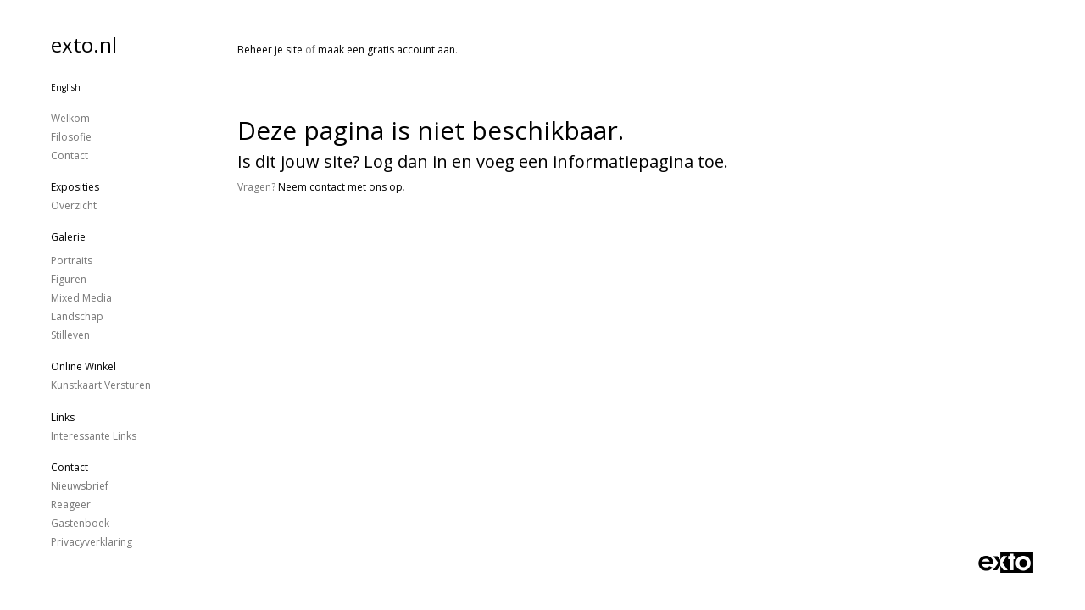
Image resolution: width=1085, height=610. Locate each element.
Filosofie (71, 137)
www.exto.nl (396, 243)
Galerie (68, 237)
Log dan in (406, 161)
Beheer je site (270, 49)
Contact (69, 155)
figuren (68, 279)
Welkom (70, 118)
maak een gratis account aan (386, 49)
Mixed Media (81, 298)
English (66, 87)
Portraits (71, 260)
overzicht (74, 205)
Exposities (75, 187)
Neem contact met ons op (340, 187)
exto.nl (84, 44)
